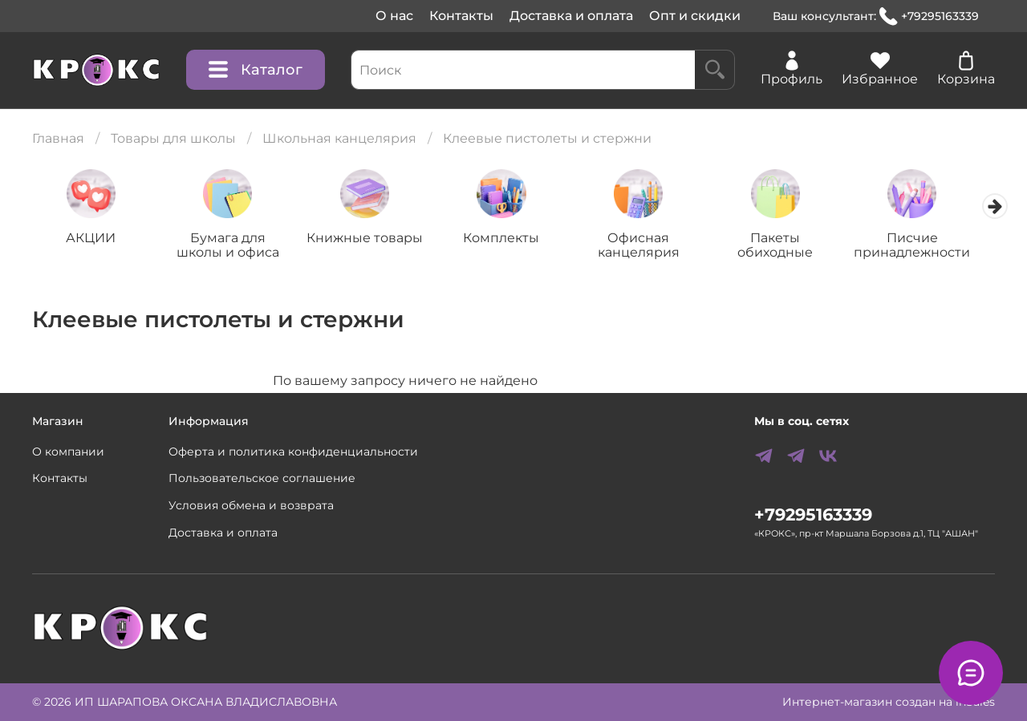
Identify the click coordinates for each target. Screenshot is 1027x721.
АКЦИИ (92, 239)
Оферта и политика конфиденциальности (293, 451)
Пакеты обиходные (794, 246)
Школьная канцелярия (339, 138)
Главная (58, 138)
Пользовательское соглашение (261, 478)
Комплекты (513, 239)
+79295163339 (929, 16)
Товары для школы (173, 138)
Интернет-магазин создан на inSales (888, 702)
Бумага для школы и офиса (232, 246)
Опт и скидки (695, 15)
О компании (68, 451)
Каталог (255, 69)
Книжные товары (373, 239)
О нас (394, 15)
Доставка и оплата (571, 15)
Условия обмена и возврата (251, 505)
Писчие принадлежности (934, 246)
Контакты (461, 15)
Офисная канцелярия (654, 246)
